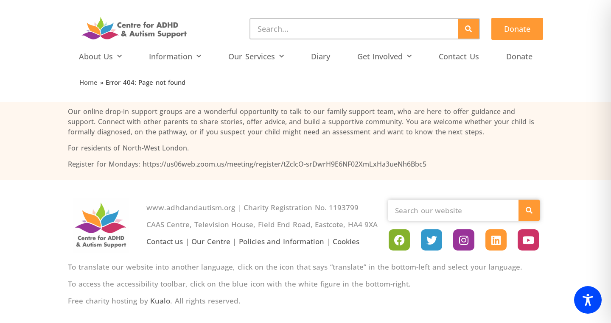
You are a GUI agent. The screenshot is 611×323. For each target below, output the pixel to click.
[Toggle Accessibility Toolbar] (588, 300)
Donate (519, 56)
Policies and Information (281, 241)
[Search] (468, 29)
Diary (320, 56)
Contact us (164, 241)
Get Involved (384, 57)
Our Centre (210, 241)
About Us (100, 57)
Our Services (256, 57)
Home (88, 82)
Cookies (346, 241)
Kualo (160, 301)
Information (175, 57)
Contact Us (459, 56)
